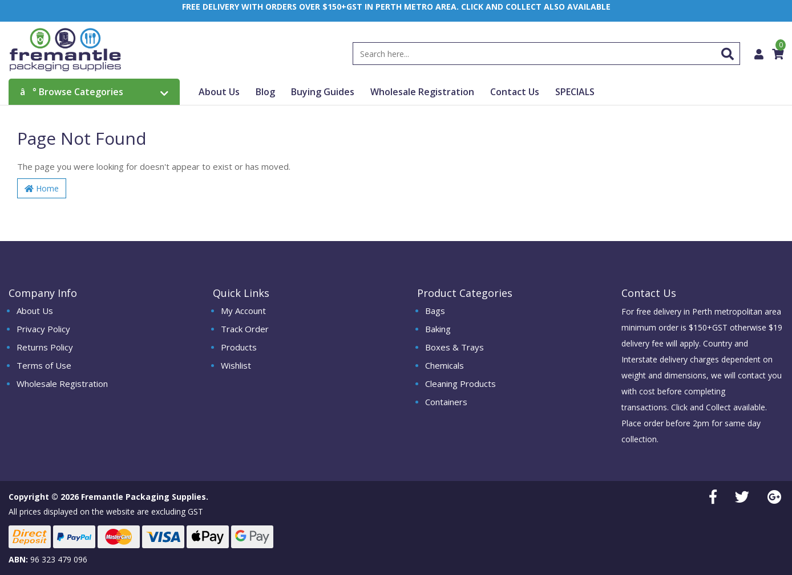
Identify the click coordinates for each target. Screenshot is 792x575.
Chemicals (444, 365)
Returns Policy (45, 347)
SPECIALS (575, 92)
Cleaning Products (460, 383)
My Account (243, 310)
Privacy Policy (43, 329)
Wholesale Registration (422, 92)
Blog (265, 92)
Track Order (245, 329)
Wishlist (236, 365)
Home (42, 188)
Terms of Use (44, 365)
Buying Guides (322, 92)
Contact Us (514, 92)
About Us (219, 92)
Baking (438, 329)
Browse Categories (94, 92)
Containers (446, 401)
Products (239, 347)
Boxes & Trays (454, 347)
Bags (435, 310)
